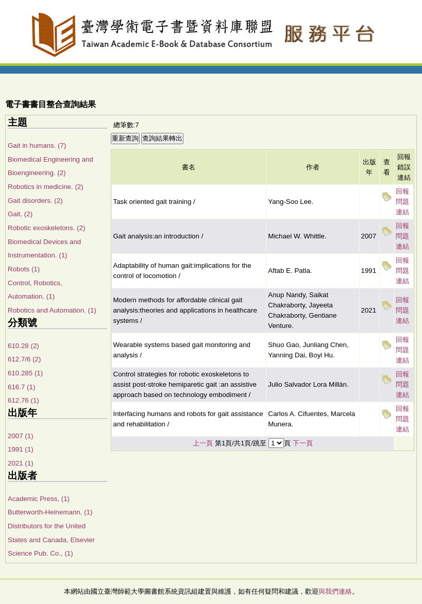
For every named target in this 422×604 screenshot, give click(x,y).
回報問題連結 (402, 201)
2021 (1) (20, 463)
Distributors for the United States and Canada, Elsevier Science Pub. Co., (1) (51, 539)
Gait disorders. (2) (35, 200)
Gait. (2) (20, 214)
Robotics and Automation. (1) (52, 310)
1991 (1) (20, 449)
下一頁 (303, 443)
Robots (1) (24, 269)
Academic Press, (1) (39, 499)
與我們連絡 (335, 591)
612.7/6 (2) (24, 359)
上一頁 (203, 443)
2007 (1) (20, 436)
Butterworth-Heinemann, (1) (50, 512)
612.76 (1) (23, 400)
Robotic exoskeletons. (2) (46, 228)
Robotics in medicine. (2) (45, 187)
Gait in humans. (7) (37, 145)
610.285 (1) (25, 373)
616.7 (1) (21, 387)
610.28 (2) (23, 346)
